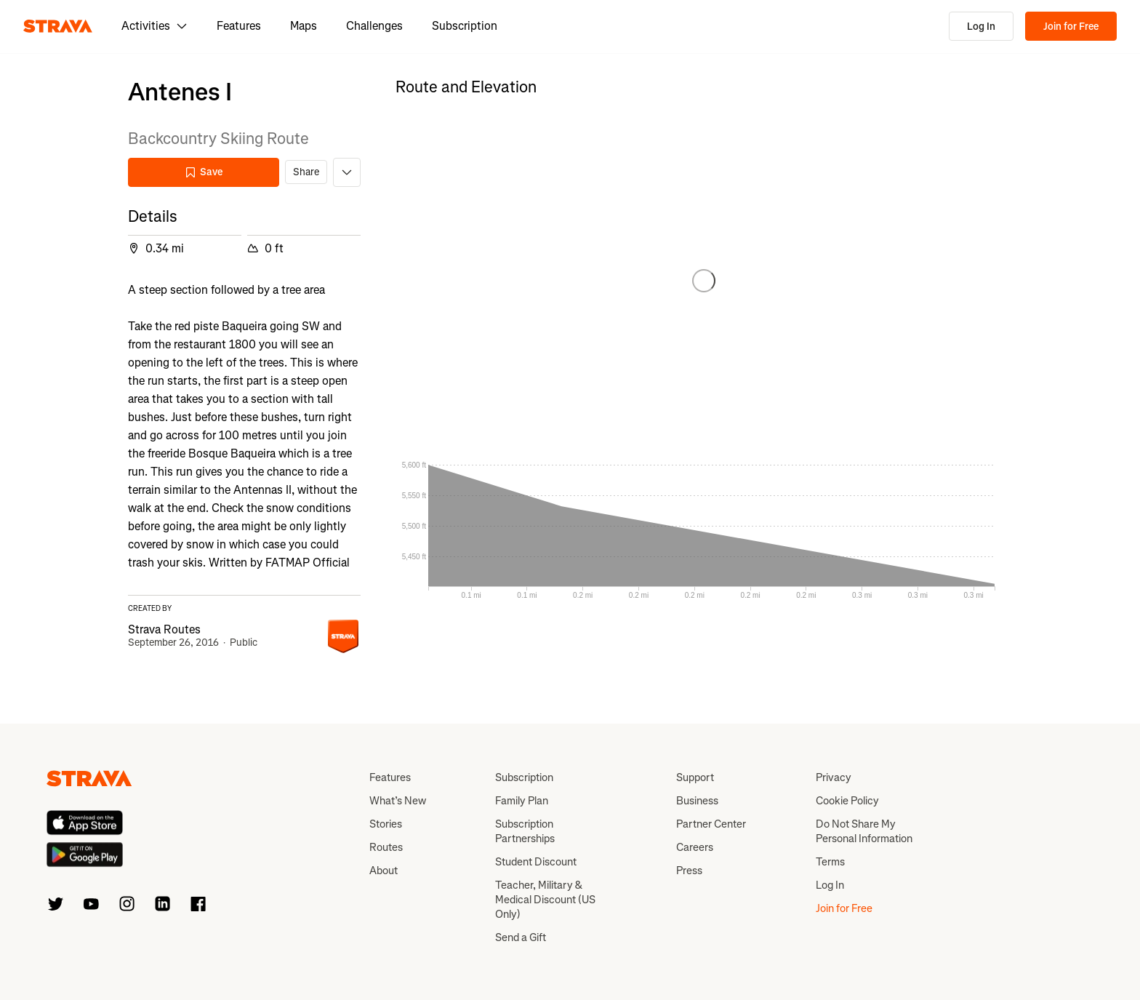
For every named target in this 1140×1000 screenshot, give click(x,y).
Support (695, 777)
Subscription (464, 25)
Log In (981, 26)
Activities (154, 25)
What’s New (397, 800)
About (383, 870)
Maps (303, 25)
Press (689, 870)
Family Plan (521, 800)
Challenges (374, 25)
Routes (386, 847)
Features (239, 25)
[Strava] (57, 26)
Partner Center (711, 824)
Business (697, 800)
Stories (385, 824)
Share (306, 172)
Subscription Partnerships (525, 831)
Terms (830, 862)
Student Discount (536, 862)
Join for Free (1071, 26)
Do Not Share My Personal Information (864, 831)
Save (203, 172)
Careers (694, 847)
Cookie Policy (847, 800)
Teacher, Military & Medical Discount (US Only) (545, 899)
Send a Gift (520, 937)
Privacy (833, 777)
